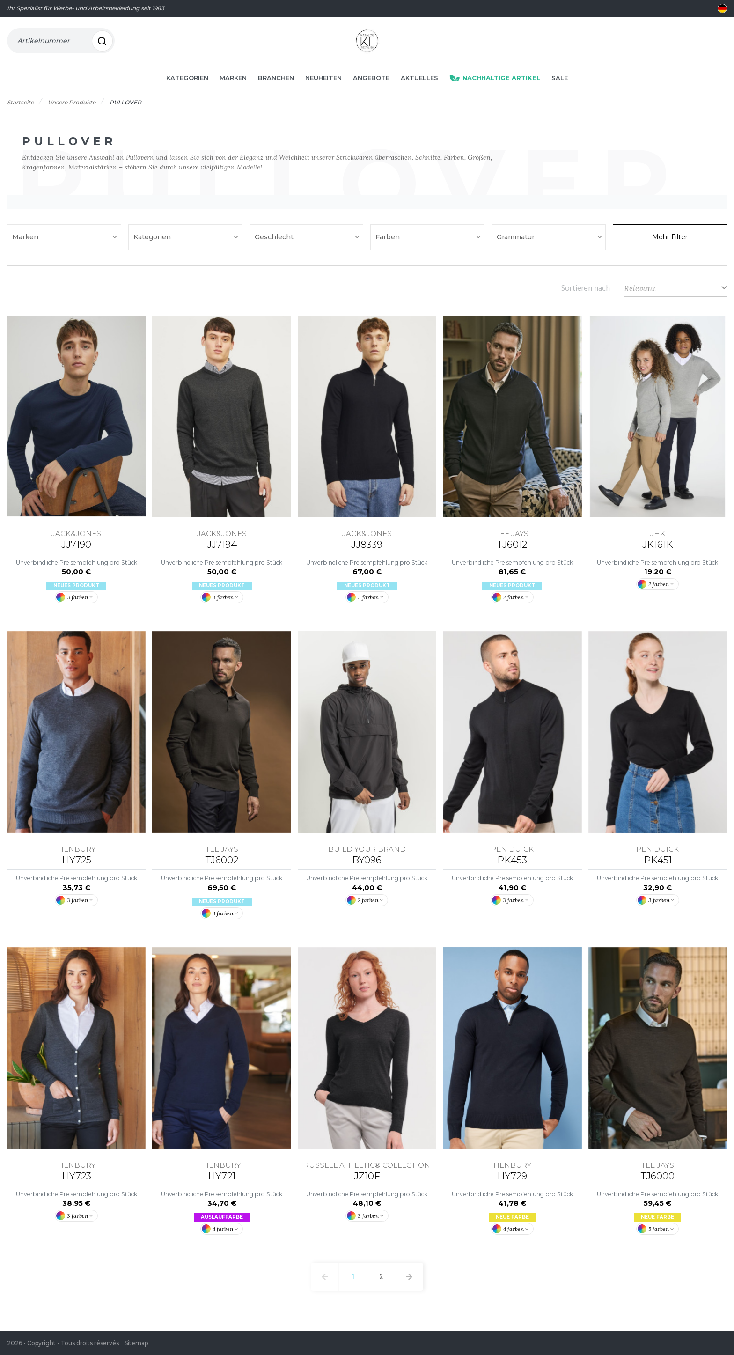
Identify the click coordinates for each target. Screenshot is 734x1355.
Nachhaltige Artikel (494, 80)
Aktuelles (419, 80)
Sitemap (136, 1343)
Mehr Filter (670, 240)
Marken (233, 80)
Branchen (276, 80)
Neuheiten (323, 80)
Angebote (371, 80)
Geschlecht (275, 240)
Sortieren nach (585, 290)
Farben (388, 240)
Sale (559, 80)
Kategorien (187, 80)
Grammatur (516, 240)
